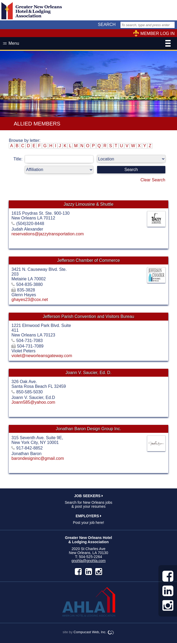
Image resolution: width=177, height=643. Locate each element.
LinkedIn (88, 571)
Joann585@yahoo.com (33, 402)
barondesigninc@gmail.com (37, 458)
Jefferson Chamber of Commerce (88, 260)
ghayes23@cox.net (29, 299)
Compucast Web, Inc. (90, 632)
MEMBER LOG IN (157, 33)
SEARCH (107, 24)
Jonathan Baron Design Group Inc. (88, 428)
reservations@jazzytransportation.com (47, 234)
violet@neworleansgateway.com (41, 355)
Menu (89, 44)
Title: (55, 159)
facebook (78, 571)
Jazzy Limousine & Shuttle (89, 204)
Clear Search (152, 180)
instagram (98, 571)
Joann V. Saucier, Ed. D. (88, 372)
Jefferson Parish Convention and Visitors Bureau (88, 316)
